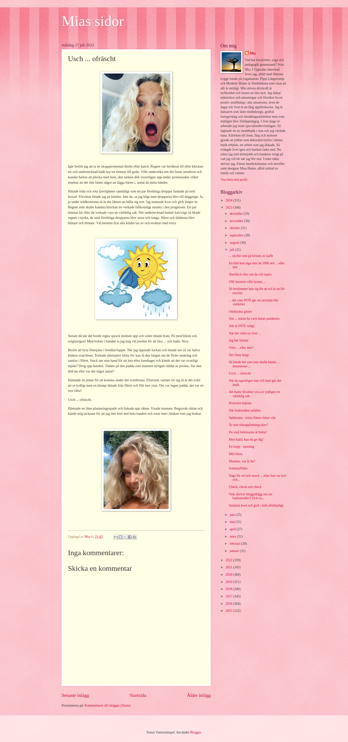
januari (235, 551)
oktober (235, 228)
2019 (229, 582)
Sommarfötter (238, 468)
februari (235, 543)
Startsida (138, 695)
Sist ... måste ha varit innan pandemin (254, 318)
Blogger (195, 732)
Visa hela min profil (233, 179)
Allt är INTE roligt (241, 326)
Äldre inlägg (199, 695)
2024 (229, 200)
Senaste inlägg (75, 695)
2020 (229, 574)
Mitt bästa (235, 454)
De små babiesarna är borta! (248, 432)
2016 (229, 603)
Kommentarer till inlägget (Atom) (107, 705)
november (237, 221)
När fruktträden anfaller (245, 410)
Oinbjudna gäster (240, 311)
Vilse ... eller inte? (241, 348)
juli (232, 250)
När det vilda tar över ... (245, 333)
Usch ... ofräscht (240, 373)
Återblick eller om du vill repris (250, 274)
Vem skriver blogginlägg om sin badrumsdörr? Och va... (250, 496)
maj (233, 522)
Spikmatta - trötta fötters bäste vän (252, 418)
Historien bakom (240, 403)
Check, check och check (245, 487)
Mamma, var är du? (242, 461)
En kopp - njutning (241, 446)
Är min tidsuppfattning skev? (248, 425)
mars (233, 536)
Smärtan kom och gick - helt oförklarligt (256, 505)
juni (233, 515)
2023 (229, 207)
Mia (253, 53)
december (237, 213)
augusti (235, 242)
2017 (229, 596)
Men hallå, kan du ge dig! (246, 439)
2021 (229, 567)
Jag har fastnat (238, 340)
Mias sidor (93, 21)
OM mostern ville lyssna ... (247, 282)
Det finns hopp (239, 355)
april (233, 529)
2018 (229, 589)
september (237, 235)
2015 (229, 611)
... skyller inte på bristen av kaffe (251, 256)
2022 (229, 560)
